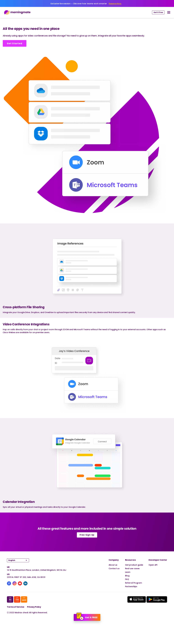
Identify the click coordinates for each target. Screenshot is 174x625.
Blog (127, 575)
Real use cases (132, 568)
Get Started (14, 43)
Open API (153, 565)
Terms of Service (15, 607)
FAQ (127, 579)
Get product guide (134, 565)
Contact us (114, 568)
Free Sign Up (87, 535)
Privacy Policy (34, 607)
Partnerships (131, 586)
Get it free (158, 12)
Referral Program (133, 583)
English (11, 560)
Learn (127, 572)
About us (113, 565)
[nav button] (168, 12)
